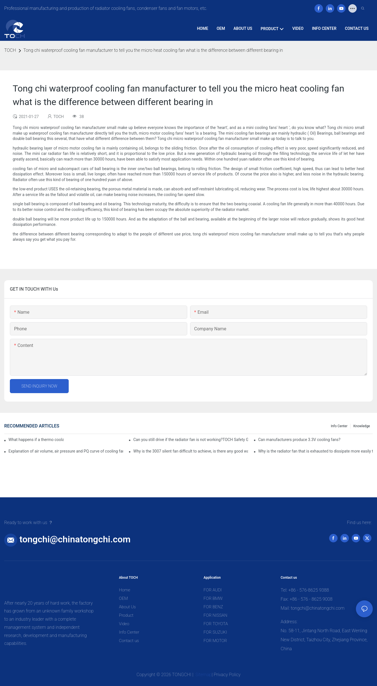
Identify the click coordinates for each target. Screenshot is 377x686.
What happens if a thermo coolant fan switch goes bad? (36, 439)
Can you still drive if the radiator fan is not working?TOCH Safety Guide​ (190, 439)
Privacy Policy (227, 674)
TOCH (10, 50)
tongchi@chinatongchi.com (75, 539)
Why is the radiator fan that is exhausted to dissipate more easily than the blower (315, 451)
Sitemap (203, 674)
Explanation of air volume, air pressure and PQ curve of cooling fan (65, 451)
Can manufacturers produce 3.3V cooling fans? (299, 439)
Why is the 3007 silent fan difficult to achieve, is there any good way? (190, 451)
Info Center (339, 426)
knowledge (361, 426)
